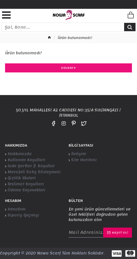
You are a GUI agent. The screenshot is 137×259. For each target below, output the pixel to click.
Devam (67, 68)
